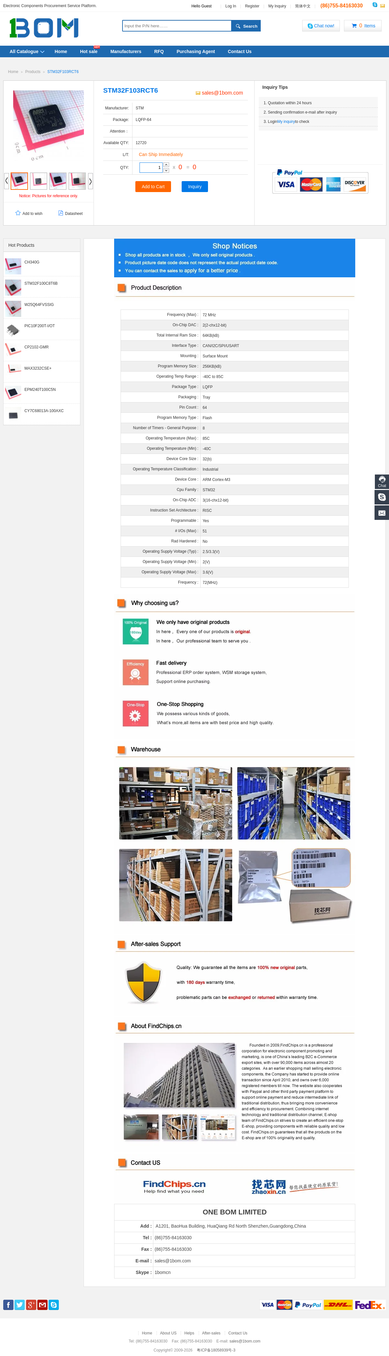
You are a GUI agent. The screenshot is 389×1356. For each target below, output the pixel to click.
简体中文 (303, 6)
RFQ (159, 51)
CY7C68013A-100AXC (44, 410)
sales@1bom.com (219, 92)
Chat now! (321, 26)
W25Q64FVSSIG (39, 304)
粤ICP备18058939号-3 (216, 1350)
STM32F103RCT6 (62, 71)
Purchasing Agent (195, 51)
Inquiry (195, 186)
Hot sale (88, 51)
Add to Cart (153, 186)
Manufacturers (125, 51)
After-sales (211, 1333)
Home (61, 51)
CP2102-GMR (36, 347)
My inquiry (286, 121)
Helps (189, 1333)
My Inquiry (277, 6)
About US (168, 1333)
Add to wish (28, 213)
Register (252, 6)
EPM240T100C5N (40, 389)
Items (362, 26)
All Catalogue (24, 51)
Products (32, 71)
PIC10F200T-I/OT (39, 325)
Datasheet (70, 213)
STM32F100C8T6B (41, 283)
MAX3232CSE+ (37, 368)
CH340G (32, 262)
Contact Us (240, 51)
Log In (230, 6)
